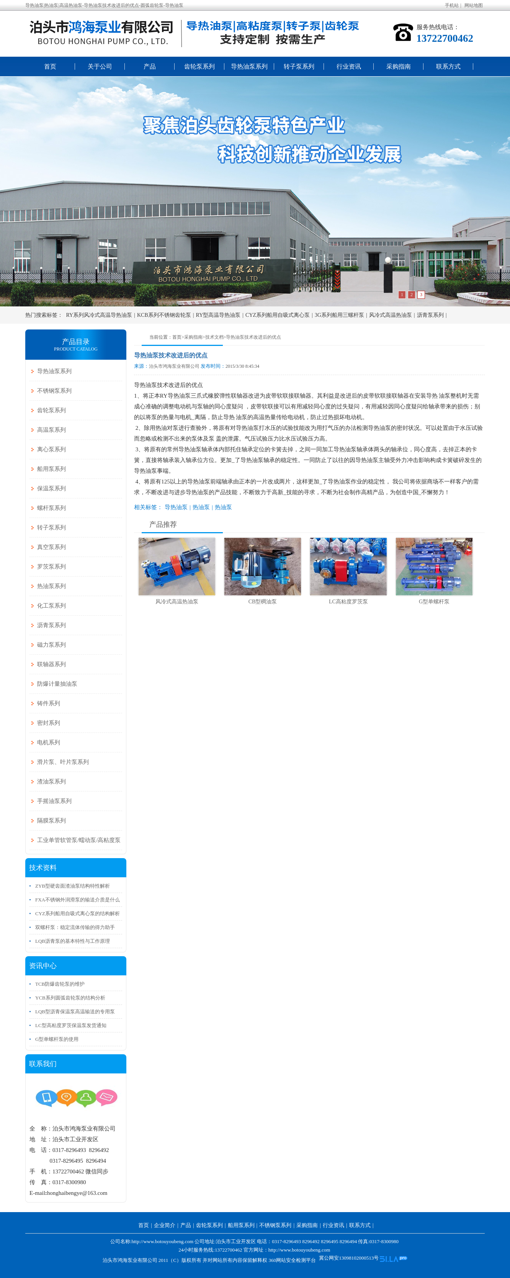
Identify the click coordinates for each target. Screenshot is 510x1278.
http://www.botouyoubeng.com (299, 1250)
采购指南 (398, 66)
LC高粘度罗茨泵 (348, 602)
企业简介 (164, 1225)
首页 (50, 66)
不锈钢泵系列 (54, 391)
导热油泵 (176, 507)
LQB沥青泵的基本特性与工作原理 (72, 941)
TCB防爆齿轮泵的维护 (60, 984)
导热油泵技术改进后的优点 (253, 337)
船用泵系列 (51, 469)
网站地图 (473, 5)
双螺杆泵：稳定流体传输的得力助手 (75, 927)
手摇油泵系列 (54, 801)
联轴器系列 (51, 664)
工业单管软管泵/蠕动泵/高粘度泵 (79, 840)
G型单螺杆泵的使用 (56, 1039)
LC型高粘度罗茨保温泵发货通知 (70, 1025)
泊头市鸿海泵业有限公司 (174, 366)
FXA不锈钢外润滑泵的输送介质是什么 (77, 900)
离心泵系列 (51, 449)
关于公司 (100, 66)
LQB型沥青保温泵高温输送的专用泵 (75, 1011)
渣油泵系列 (51, 781)
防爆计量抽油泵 (57, 684)
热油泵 (201, 507)
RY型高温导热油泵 (218, 315)
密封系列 (48, 723)
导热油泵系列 (249, 66)
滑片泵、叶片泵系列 (63, 762)
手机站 (452, 5)
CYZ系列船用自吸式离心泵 (277, 315)
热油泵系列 (51, 586)
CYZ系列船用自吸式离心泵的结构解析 (77, 913)
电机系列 (48, 742)
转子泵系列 (299, 66)
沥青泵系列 (430, 315)
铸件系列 (48, 703)
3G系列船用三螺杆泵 (339, 315)
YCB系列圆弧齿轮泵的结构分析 (70, 998)
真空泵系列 (51, 547)
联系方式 (448, 66)
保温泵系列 (51, 488)
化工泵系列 (51, 606)
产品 (150, 66)
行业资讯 (349, 66)
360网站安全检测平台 (292, 1260)
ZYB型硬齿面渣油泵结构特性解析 (72, 886)
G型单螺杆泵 (434, 602)
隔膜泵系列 (51, 821)
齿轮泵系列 (199, 66)
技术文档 (214, 337)
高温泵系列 (51, 430)
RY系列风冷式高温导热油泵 (99, 315)
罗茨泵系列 (51, 567)
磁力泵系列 (51, 645)
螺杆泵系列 (51, 508)
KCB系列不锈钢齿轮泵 (164, 315)
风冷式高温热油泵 (390, 315)
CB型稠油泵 (262, 602)
